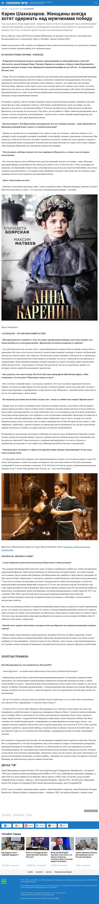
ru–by (51, 826)
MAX (63, 826)
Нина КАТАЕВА (29, 9)
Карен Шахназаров (18, 815)
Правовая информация (63, 872)
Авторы (48, 872)
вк (6, 826)
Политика (54, 865)
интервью (29, 815)
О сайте (30, 872)
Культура (4, 8)
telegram (40, 826)
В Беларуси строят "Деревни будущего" (10, 854)
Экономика (5, 865)
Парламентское (31, 865)
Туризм (78, 865)
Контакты (39, 872)
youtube (29, 826)
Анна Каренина (6, 815)
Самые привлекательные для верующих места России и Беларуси (86, 855)
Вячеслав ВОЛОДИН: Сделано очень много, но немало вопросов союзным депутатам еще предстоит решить (62, 857)
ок (17, 826)
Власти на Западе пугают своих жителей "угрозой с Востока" (37, 855)
